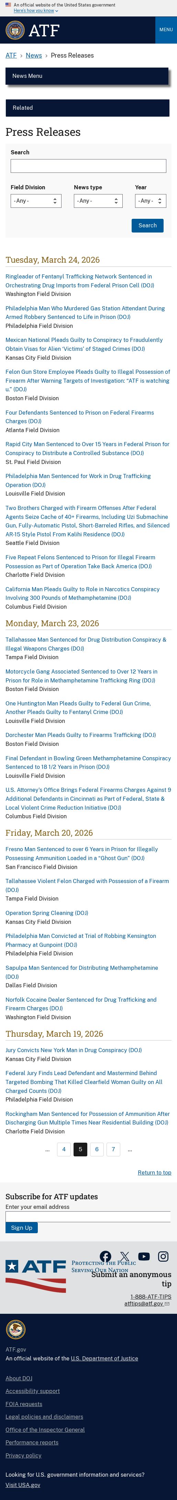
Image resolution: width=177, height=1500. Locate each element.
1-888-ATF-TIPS (151, 1297)
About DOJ (18, 1378)
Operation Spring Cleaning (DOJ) (46, 913)
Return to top (155, 1172)
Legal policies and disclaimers (44, 1417)
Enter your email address (37, 1207)
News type (88, 187)
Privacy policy (23, 1455)
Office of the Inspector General (45, 1430)
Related (23, 108)
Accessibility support (32, 1391)
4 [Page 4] (64, 1149)
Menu (166, 29)
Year (141, 187)
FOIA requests (23, 1404)
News (34, 55)
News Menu (27, 76)
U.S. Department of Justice (104, 1358)
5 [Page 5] (80, 1149)
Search (20, 152)
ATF (11, 55)
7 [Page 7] (113, 1149)
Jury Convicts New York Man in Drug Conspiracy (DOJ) (73, 1050)
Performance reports (31, 1442)
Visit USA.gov (22, 1485)
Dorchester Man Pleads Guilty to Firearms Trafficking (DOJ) (80, 735)
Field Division (28, 187)
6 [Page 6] (97, 1149)
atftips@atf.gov (144, 1303)
